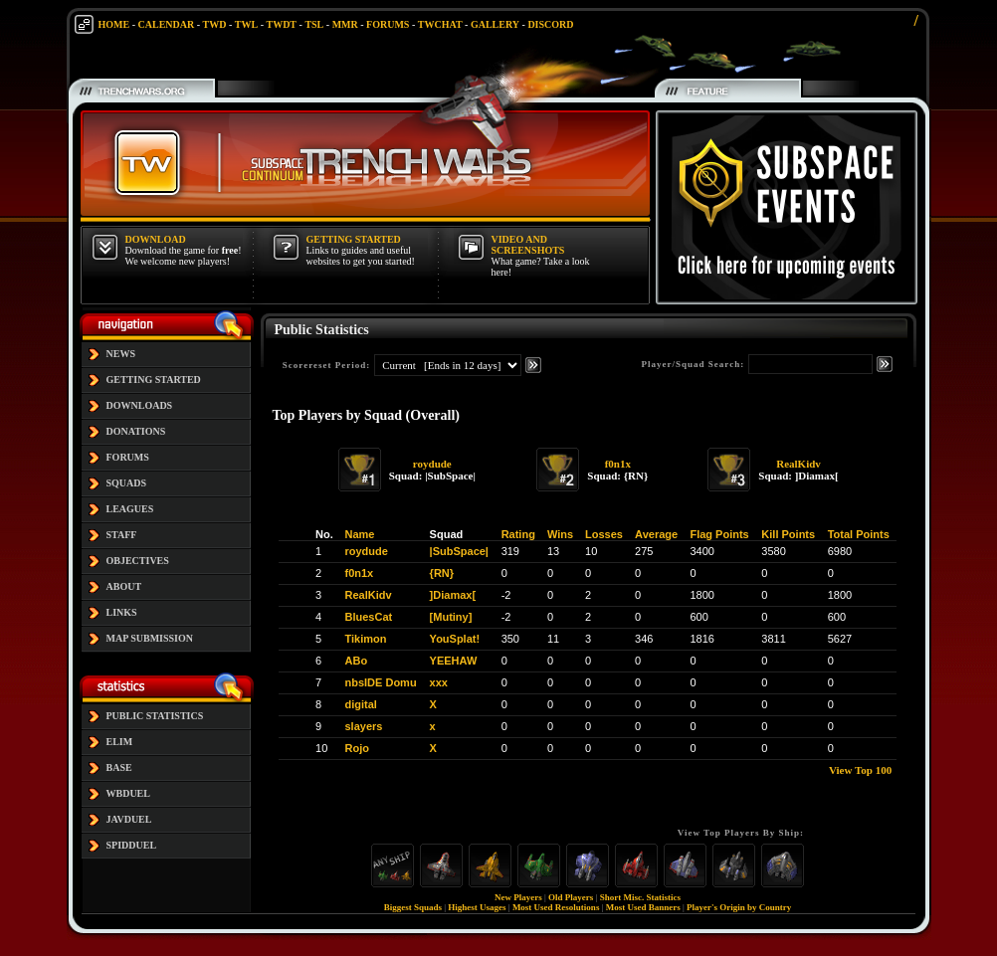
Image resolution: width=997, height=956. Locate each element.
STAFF (121, 534)
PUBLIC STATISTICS (155, 715)
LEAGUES (130, 508)
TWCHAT (440, 24)
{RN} (442, 573)
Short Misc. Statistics (640, 897)
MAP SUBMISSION (150, 638)
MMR (345, 24)
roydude (432, 464)
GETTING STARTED (153, 379)
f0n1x (618, 464)
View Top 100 (860, 770)
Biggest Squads (413, 907)
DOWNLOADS (139, 405)
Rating (518, 534)
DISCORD (550, 24)
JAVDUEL (129, 819)
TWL (246, 24)
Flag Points (719, 534)
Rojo (357, 748)
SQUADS (126, 483)
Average (656, 534)
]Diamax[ (453, 595)
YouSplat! (455, 639)
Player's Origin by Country (739, 907)
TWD (215, 24)
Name (360, 534)
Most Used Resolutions (556, 907)
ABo (356, 661)
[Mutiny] (451, 617)
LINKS (121, 612)
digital (361, 704)
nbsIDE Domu (381, 682)
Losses (604, 534)
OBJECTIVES (137, 560)
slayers (364, 726)
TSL (313, 24)
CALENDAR (166, 24)
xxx (439, 682)
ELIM (119, 741)
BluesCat (369, 617)
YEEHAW (454, 661)
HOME (114, 24)
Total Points (859, 534)
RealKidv (798, 464)
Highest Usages (476, 907)
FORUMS (387, 24)
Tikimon (366, 639)
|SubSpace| (459, 551)
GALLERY (495, 24)
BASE (119, 767)
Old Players (570, 897)
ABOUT (124, 586)
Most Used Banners (643, 907)
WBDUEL (128, 793)
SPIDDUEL (131, 845)
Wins (560, 534)
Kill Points (788, 534)
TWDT (281, 24)
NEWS (120, 353)
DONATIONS (136, 431)
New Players (518, 897)
